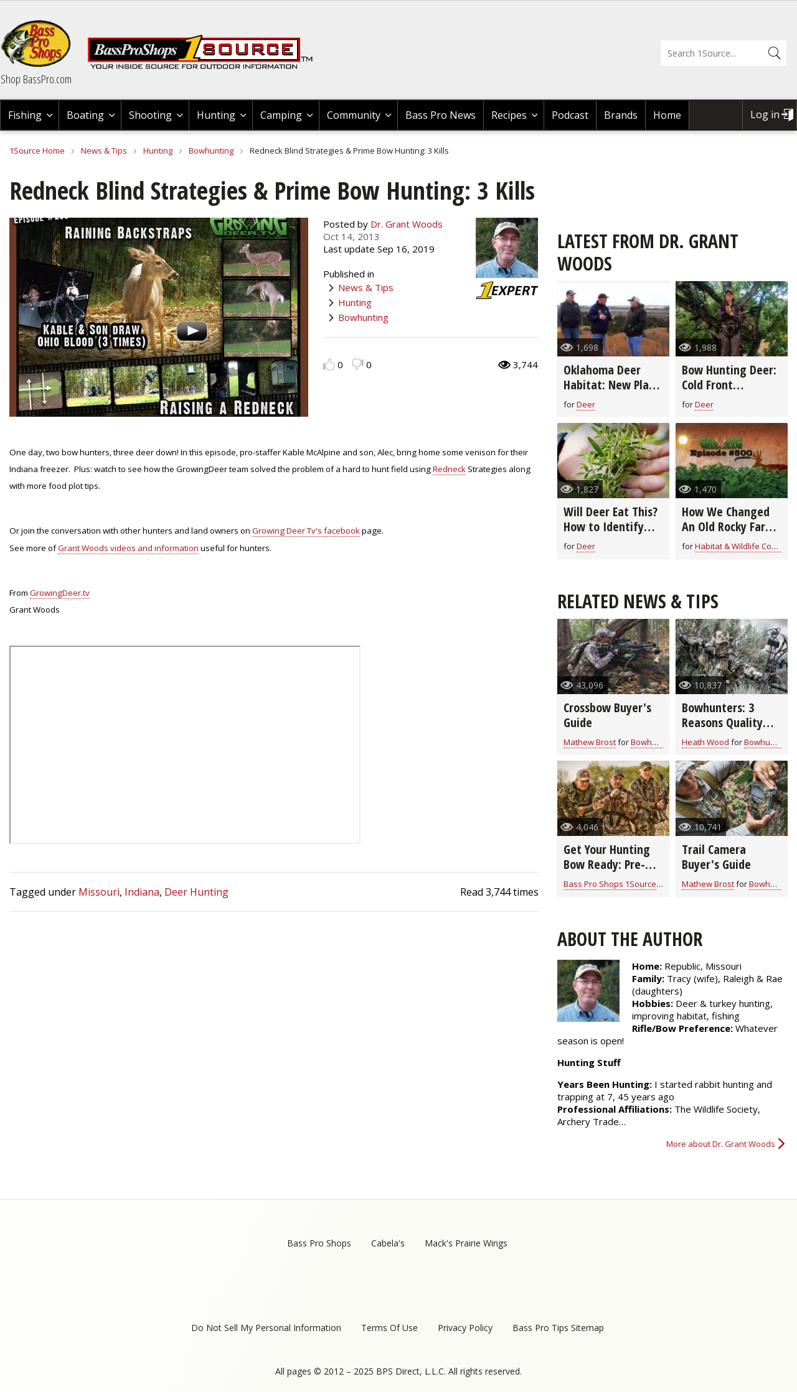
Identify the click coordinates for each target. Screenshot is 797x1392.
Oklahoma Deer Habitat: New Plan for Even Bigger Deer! (609, 392)
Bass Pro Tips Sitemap (558, 1328)
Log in (765, 114)
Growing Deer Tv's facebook (306, 530)
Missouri (99, 892)
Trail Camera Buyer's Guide (716, 857)
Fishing (25, 115)
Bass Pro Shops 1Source (610, 883)
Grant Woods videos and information (128, 548)
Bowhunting (211, 150)
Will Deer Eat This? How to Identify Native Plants (611, 526)
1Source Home (37, 150)
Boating (85, 115)
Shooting (150, 115)
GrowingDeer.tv (60, 592)
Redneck (449, 469)
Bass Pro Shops (319, 1243)
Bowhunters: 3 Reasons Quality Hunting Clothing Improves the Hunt (729, 730)
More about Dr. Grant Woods (720, 1143)
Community (353, 115)
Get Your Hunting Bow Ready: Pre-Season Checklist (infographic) (607, 871)
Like (329, 364)
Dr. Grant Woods (406, 224)
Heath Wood (705, 742)
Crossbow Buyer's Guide (607, 715)
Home (667, 115)
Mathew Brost (590, 742)
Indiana (142, 892)
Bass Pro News (440, 115)
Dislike (358, 364)
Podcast (570, 115)
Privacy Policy (465, 1328)
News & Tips (104, 150)
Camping (281, 115)
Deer (586, 404)
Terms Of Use (389, 1328)
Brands (621, 115)
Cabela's (388, 1243)
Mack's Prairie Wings (466, 1243)
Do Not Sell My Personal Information (266, 1328)
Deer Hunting (196, 892)
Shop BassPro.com (36, 79)
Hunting (216, 115)
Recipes (509, 115)
